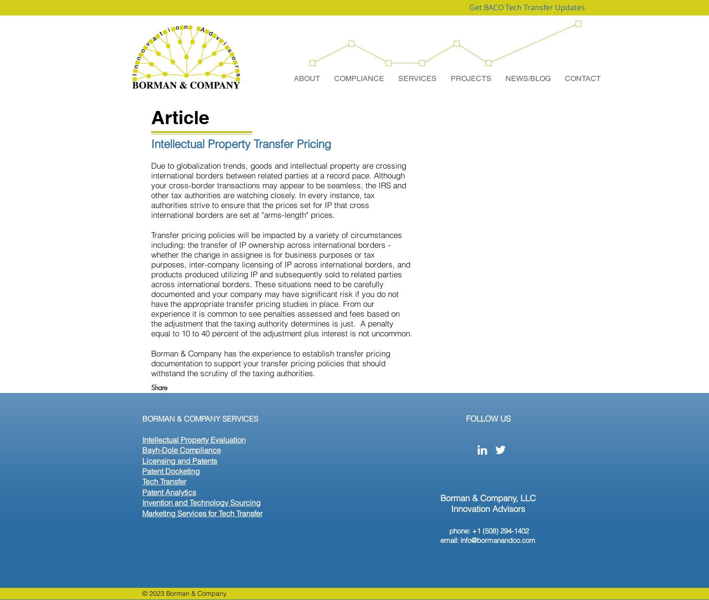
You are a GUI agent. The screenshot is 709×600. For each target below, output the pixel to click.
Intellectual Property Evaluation (194, 439)
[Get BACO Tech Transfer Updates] (527, 7)
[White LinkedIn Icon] (482, 450)
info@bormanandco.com (497, 540)
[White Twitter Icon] (500, 450)
